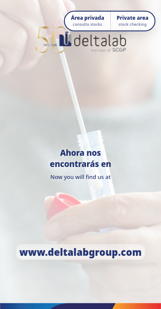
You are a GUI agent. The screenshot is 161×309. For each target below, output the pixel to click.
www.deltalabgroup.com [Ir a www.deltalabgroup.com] (80, 251)
